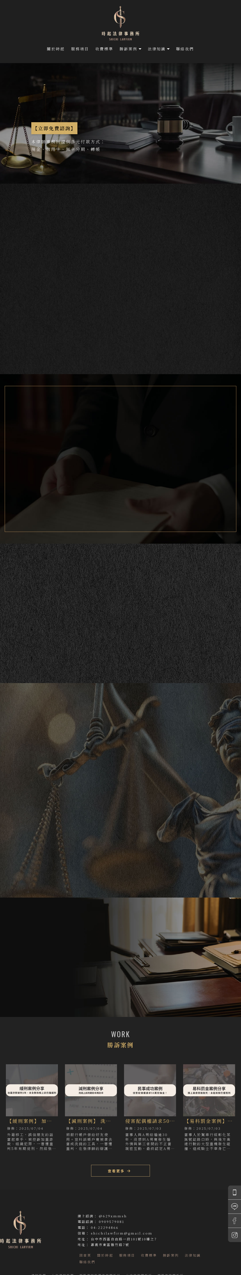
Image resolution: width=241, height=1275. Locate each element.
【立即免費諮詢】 (54, 128)
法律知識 (157, 49)
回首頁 (85, 1255)
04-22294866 (105, 1227)
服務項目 (80, 49)
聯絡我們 (185, 49)
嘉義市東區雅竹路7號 (110, 1244)
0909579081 (111, 1221)
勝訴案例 (128, 49)
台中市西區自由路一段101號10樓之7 (124, 1239)
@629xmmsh (113, 1216)
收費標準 (104, 49)
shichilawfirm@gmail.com (122, 1233)
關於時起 (56, 49)
